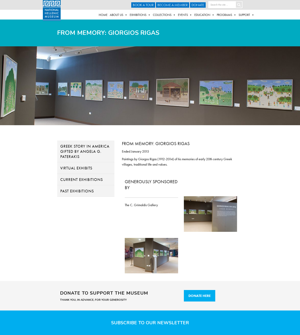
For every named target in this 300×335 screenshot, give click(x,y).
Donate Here (199, 295)
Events (185, 15)
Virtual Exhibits (76, 168)
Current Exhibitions (81, 179)
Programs (226, 15)
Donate (198, 5)
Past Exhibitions (77, 191)
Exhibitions (140, 15)
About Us (118, 15)
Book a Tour (143, 5)
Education (204, 15)
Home (103, 15)
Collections (164, 15)
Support (246, 15)
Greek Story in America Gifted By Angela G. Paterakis (84, 151)
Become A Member (172, 5)
